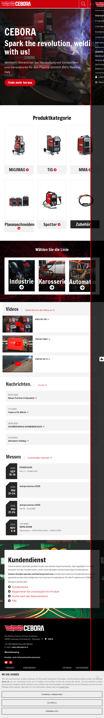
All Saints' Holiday (18, 441)
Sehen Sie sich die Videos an (39, 310)
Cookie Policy (64, 687)
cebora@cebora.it (19, 647)
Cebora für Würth (18, 412)
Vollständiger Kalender (40, 458)
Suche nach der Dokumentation (30, 596)
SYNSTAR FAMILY (42, 339)
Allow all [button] (52, 703)
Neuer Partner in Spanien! (22, 398)
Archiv (42, 385)
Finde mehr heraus (20, 83)
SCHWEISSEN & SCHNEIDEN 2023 (26, 427)
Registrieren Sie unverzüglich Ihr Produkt (35, 592)
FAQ (14, 601)
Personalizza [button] (52, 711)
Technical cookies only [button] (52, 694)
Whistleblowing (11, 652)
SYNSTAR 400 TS (42, 359)
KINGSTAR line (42, 320)
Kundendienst (20, 587)
